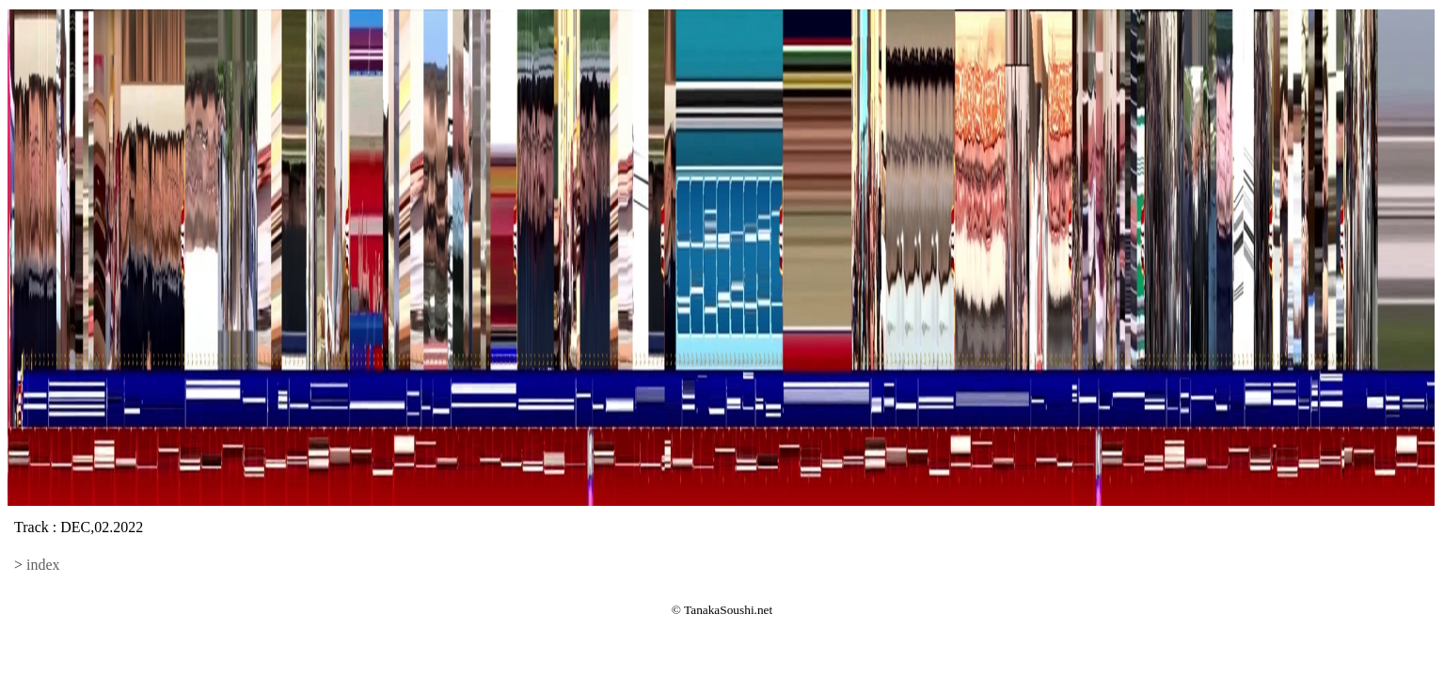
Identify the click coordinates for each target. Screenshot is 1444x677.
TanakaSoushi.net (728, 610)
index (43, 565)
